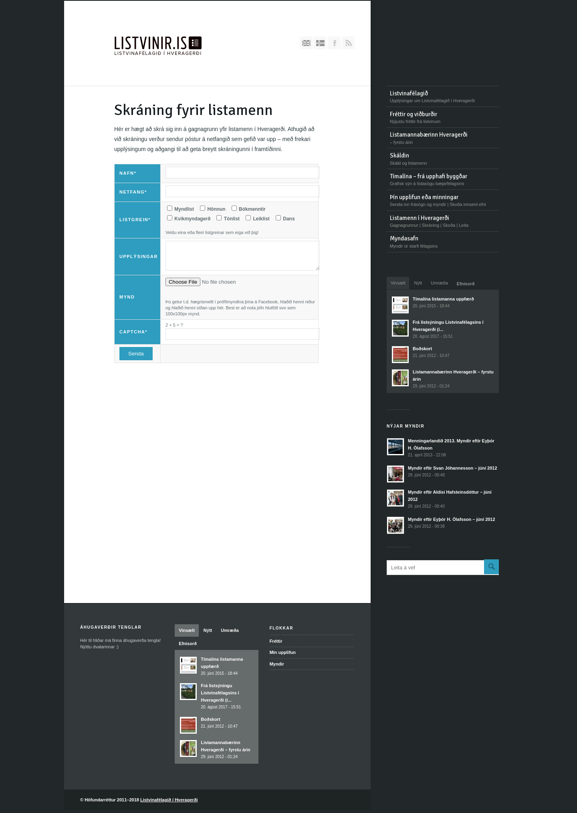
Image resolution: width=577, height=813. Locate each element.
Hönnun (213, 209)
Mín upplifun (283, 652)
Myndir (277, 664)
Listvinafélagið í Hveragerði (169, 799)
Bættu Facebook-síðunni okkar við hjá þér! (334, 42)
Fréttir (276, 641)
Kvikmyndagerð (188, 218)
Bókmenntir (249, 209)
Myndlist (180, 209)
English (306, 42)
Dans (285, 218)
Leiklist (258, 218)
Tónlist (228, 218)
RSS (348, 42)
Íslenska (320, 42)
